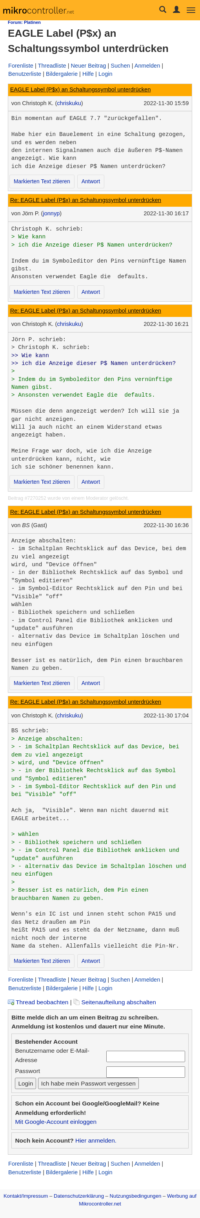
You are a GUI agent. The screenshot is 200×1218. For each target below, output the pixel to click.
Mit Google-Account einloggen (55, 1121)
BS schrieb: (30, 731)
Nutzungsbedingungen (136, 1196)
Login (105, 74)
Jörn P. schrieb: (38, 339)
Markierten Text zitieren (42, 181)
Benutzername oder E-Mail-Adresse (52, 1055)
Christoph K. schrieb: (47, 229)
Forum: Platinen (24, 22)
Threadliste (52, 66)
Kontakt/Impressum (26, 1196)
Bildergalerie (62, 74)
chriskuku (69, 103)
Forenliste (20, 66)
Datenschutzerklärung (79, 1196)
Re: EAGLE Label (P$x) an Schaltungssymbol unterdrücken (85, 200)
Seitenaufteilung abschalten (114, 1002)
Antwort (91, 181)
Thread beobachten (38, 1002)
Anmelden (147, 66)
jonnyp (51, 213)
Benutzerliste (24, 74)
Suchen (120, 66)
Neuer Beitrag (88, 66)
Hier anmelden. (95, 1140)
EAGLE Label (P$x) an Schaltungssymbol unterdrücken (80, 89)
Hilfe (88, 74)
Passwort (27, 1071)
